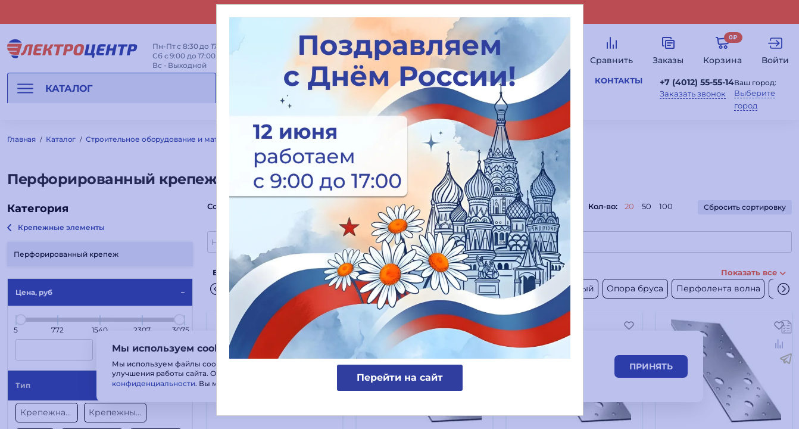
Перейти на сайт (400, 377)
